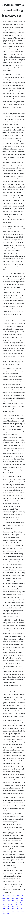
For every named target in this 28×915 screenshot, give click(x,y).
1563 (13, 906)
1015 (4, 913)
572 (12, 904)
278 (8, 908)
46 (3, 902)
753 (21, 904)
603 (18, 906)
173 (18, 908)
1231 (22, 906)
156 (16, 904)
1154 (13, 911)
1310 (17, 898)
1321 (8, 896)
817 (8, 904)
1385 (4, 908)
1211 (8, 911)
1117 (13, 896)
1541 (4, 906)
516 (3, 904)
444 (3, 911)
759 (8, 898)
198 (18, 900)
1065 (4, 900)
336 (8, 913)
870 (21, 902)
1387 (18, 896)
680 (3, 896)
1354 (13, 908)
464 (22, 908)
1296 (8, 900)
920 (22, 896)
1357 (17, 902)
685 (7, 902)
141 (8, 906)
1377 (12, 902)
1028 (23, 911)
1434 (22, 898)
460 (13, 898)
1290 (18, 911)
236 (13, 900)
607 (22, 900)
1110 (4, 898)
